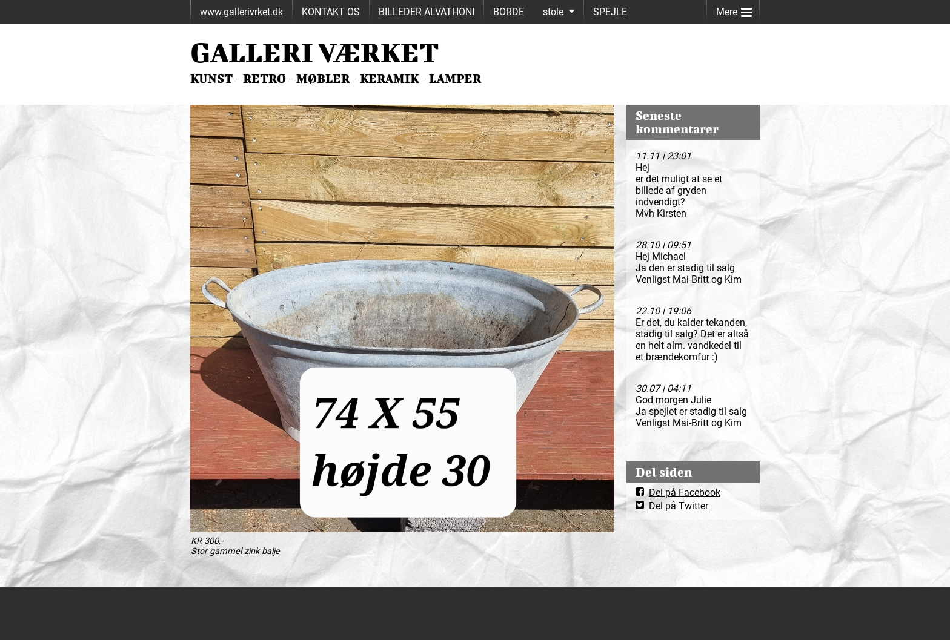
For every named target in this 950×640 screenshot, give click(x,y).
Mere (734, 9)
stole (553, 12)
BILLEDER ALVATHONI (426, 12)
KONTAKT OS (331, 12)
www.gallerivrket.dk (241, 12)
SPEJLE (610, 12)
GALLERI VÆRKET (314, 52)
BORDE (508, 12)
